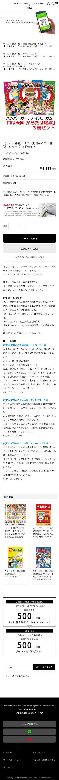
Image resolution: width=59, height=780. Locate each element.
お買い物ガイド (39, 752)
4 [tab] (36, 37)
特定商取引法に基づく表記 (44, 759)
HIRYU (29, 711)
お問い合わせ (8, 767)
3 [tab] (29, 37)
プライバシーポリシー (12, 759)
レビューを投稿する (43, 667)
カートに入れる (29, 238)
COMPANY (7, 752)
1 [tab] (17, 37)
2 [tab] (23, 37)
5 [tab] (42, 37)
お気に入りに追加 (29, 248)
